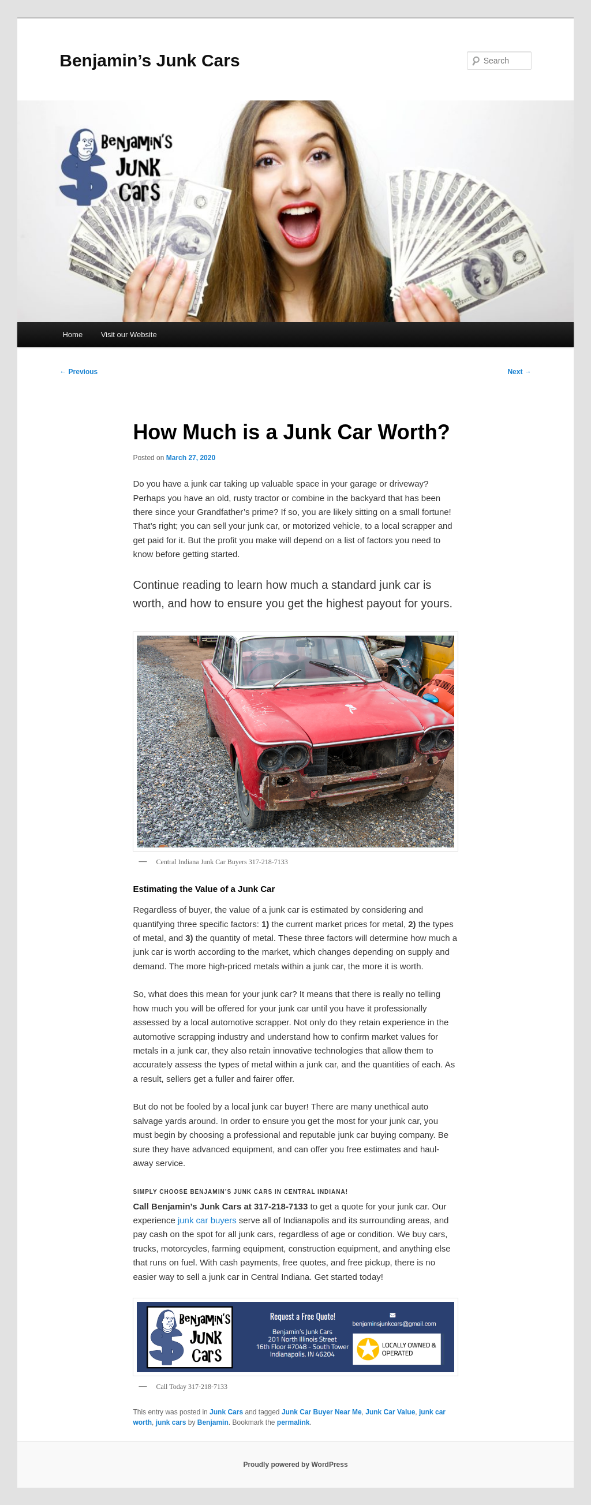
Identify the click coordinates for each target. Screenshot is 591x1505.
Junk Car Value (390, 1412)
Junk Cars (226, 1412)
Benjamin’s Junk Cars (149, 60)
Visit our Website (129, 334)
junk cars (171, 1422)
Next (519, 372)
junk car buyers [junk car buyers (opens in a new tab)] (207, 1220)
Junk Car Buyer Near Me (322, 1412)
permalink (293, 1422)
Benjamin (213, 1422)
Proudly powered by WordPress (295, 1465)
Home (72, 334)
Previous (78, 372)
